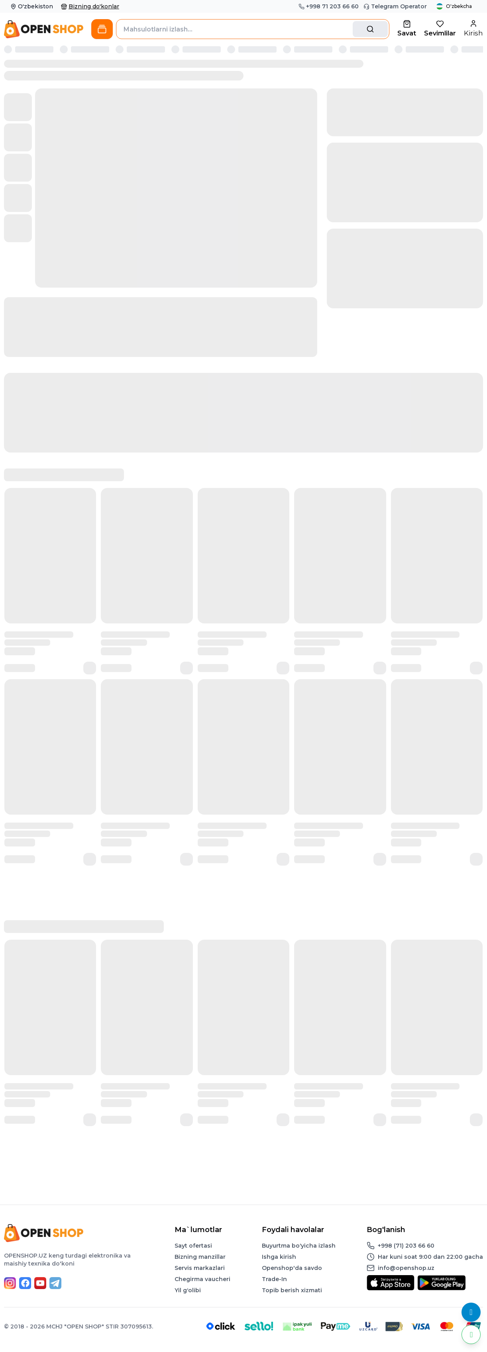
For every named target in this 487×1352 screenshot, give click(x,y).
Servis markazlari (200, 1268)
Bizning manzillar (200, 1256)
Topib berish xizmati (292, 1290)
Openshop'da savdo (292, 1268)
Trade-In (274, 1279)
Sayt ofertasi (193, 1245)
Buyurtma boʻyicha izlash (299, 1245)
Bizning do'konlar (90, 6)
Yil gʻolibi (188, 1290)
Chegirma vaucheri (202, 1279)
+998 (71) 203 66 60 (406, 1245)
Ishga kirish (279, 1256)
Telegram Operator (395, 6)
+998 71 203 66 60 (328, 6)
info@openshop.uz (406, 1268)
